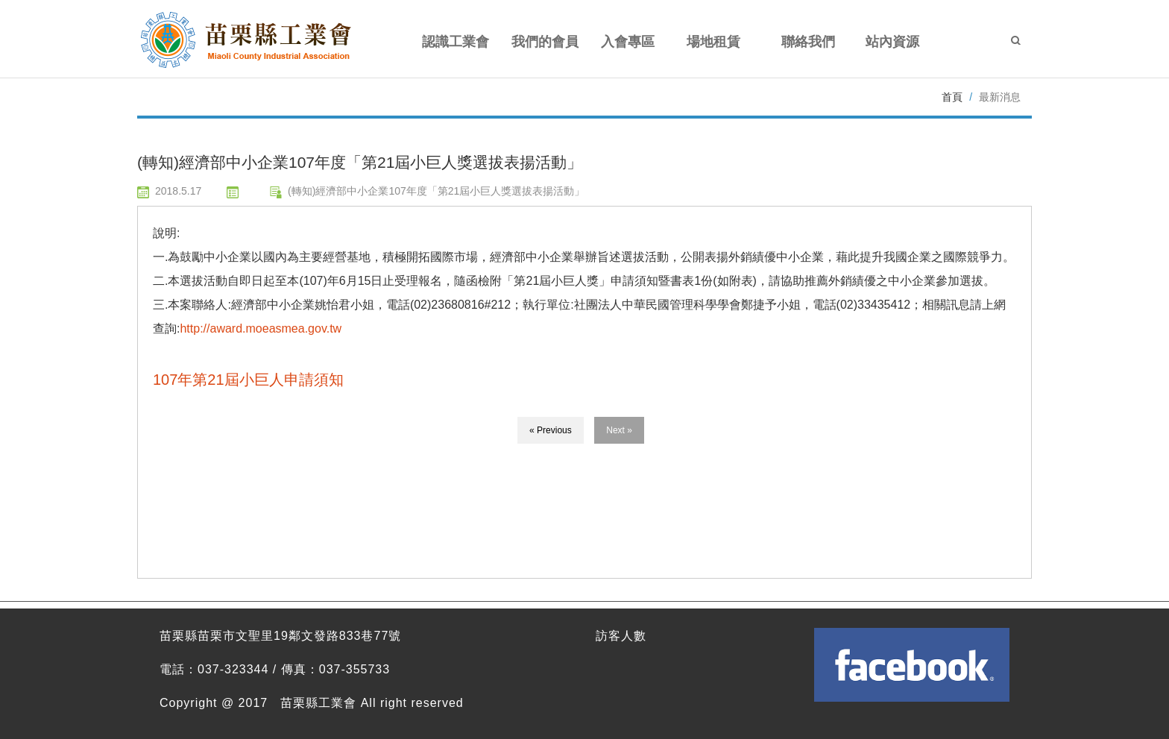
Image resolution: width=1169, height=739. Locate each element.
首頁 (952, 97)
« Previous (550, 430)
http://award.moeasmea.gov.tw (260, 328)
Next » (619, 430)
